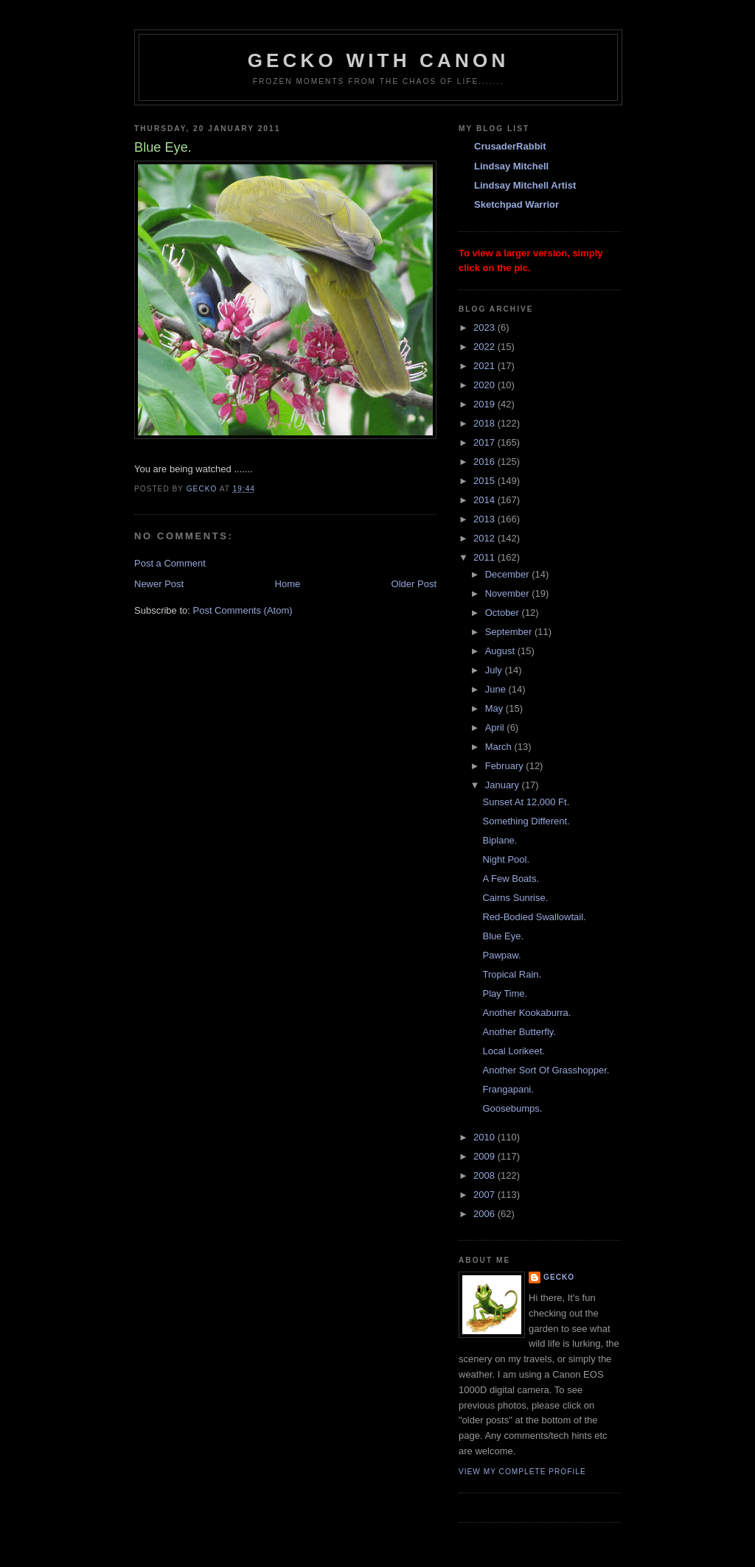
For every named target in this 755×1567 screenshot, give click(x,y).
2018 (485, 423)
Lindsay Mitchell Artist (525, 185)
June (497, 689)
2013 (485, 519)
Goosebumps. (512, 1108)
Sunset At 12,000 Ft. (525, 801)
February (505, 765)
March (500, 746)
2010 (485, 1137)
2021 (485, 365)
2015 (485, 480)
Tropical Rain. (511, 974)
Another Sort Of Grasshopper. (545, 1070)
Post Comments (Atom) (243, 610)
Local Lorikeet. (513, 1050)
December (508, 574)
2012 (485, 538)
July (495, 670)
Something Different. (525, 821)
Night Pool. (505, 859)
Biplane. (499, 840)
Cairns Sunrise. (515, 897)
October (503, 612)
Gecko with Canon (378, 60)
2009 (485, 1156)
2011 (485, 557)
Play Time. (504, 993)
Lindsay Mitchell (511, 166)
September (510, 631)
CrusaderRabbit (510, 146)
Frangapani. (507, 1089)
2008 (485, 1175)
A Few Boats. (510, 878)
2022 (485, 346)
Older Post (414, 583)
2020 (485, 384)
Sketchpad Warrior (516, 204)
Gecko (558, 1277)
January (503, 784)
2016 (485, 461)
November (508, 593)
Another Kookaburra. (526, 1012)
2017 (485, 442)
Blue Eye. (502, 936)
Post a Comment (170, 563)
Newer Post (159, 583)
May (495, 708)
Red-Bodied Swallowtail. (533, 916)
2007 (485, 1194)
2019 (485, 404)
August (501, 650)
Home (288, 583)
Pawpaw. (501, 955)
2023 (485, 327)
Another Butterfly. (518, 1031)
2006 (485, 1213)
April (496, 727)
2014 (485, 499)
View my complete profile (522, 1472)
